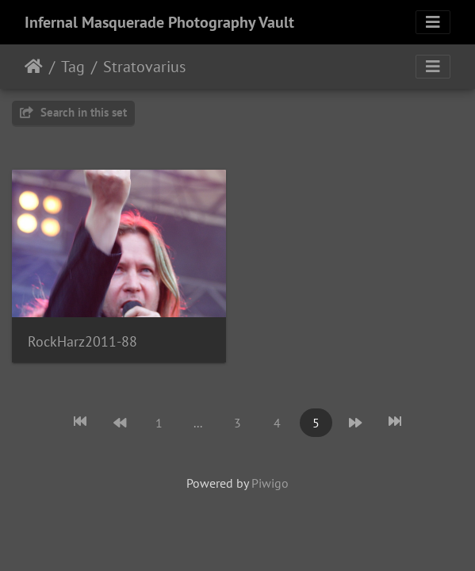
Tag (73, 66)
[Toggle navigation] (433, 22)
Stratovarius (144, 66)
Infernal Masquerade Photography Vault (159, 22)
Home (34, 67)
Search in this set (73, 112)
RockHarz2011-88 (82, 341)
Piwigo (270, 483)
